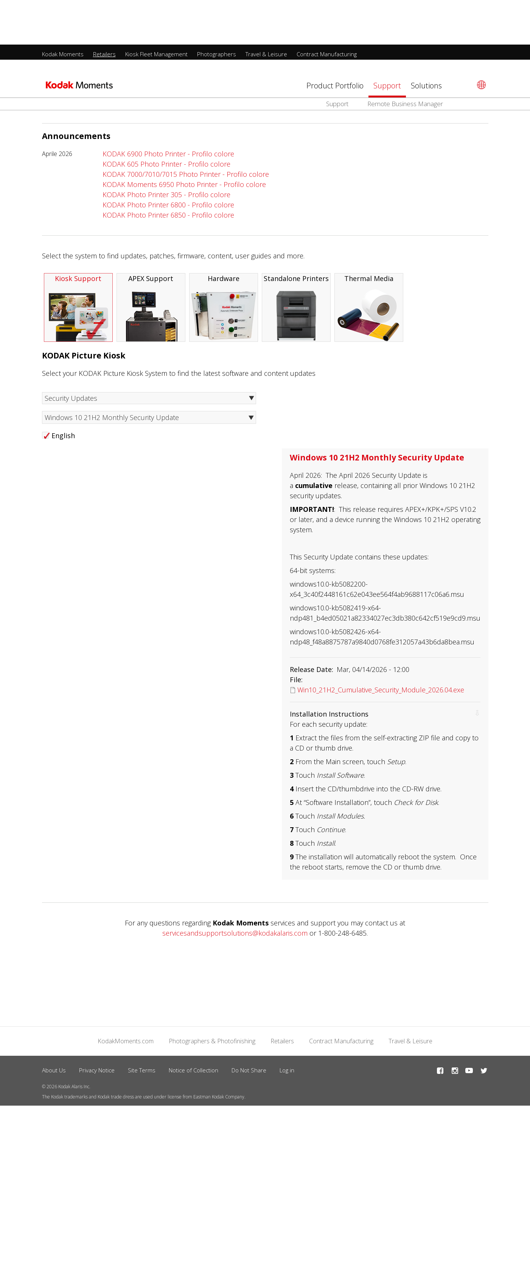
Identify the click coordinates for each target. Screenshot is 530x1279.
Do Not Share (249, 1073)
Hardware (224, 310)
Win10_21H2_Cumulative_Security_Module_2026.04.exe (380, 692)
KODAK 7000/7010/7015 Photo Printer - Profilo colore (186, 177)
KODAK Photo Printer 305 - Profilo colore (166, 197)
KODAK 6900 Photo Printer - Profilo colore (168, 156)
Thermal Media (369, 310)
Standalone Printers (296, 310)
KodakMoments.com (126, 1044)
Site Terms (141, 1073)
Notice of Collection (193, 1073)
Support (387, 41)
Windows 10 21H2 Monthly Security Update (112, 420)
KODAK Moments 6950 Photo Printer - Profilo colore (184, 187)
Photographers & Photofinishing (212, 1044)
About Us (54, 1073)
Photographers (216, 9)
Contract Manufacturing (327, 9)
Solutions (426, 41)
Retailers (104, 9)
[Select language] (480, 40)
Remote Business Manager (405, 59)
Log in (287, 1073)
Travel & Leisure (266, 9)
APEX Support (151, 310)
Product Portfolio (335, 41)
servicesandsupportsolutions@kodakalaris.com (235, 936)
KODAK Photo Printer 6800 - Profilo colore (168, 207)
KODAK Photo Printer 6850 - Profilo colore (168, 217)
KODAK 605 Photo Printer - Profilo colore (166, 166)
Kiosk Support (78, 310)
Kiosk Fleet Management (156, 9)
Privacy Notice (97, 1073)
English (63, 438)
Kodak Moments (63, 9)
